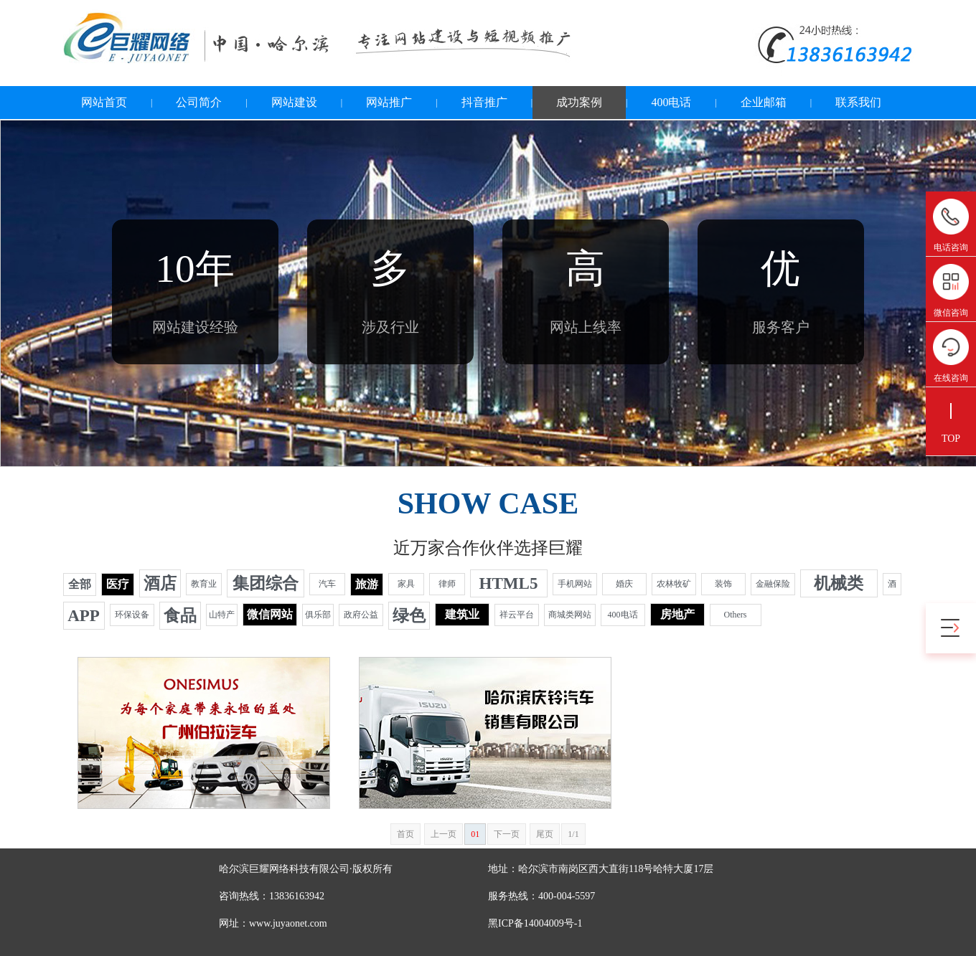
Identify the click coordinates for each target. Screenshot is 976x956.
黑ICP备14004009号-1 (535, 923)
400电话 (671, 102)
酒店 (160, 583)
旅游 (366, 584)
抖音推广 (484, 102)
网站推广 (389, 102)
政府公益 (361, 615)
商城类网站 (569, 615)
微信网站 (270, 614)
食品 (180, 616)
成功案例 (579, 102)
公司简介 (199, 102)
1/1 (573, 834)
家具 (406, 584)
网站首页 (104, 102)
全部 (79, 584)
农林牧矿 (674, 584)
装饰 (723, 584)
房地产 (677, 614)
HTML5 (508, 583)
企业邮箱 (764, 102)
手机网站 (575, 584)
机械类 (838, 583)
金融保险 (773, 584)
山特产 (222, 615)
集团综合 (266, 583)
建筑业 (462, 614)
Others (735, 615)
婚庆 (624, 584)
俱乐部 (318, 615)
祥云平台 (516, 615)
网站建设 (294, 102)
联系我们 (858, 102)
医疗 (117, 584)
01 (475, 834)
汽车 (327, 584)
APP (83, 616)
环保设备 (132, 615)
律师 (447, 584)
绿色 (409, 616)
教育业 (204, 584)
